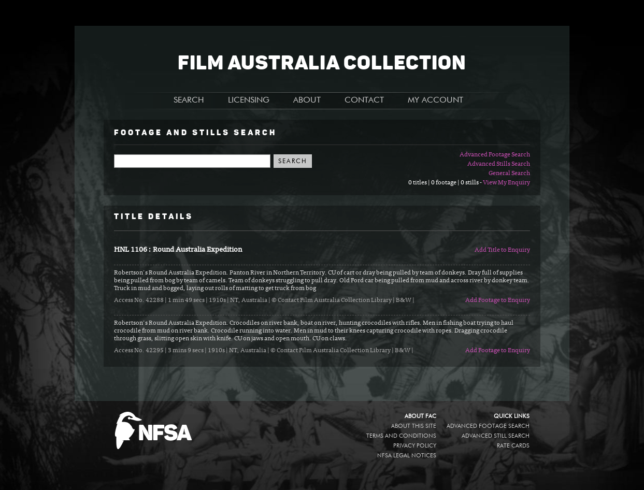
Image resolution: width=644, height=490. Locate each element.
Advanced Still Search (495, 436)
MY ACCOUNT (435, 100)
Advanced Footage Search (495, 155)
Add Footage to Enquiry (497, 300)
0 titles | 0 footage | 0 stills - (445, 183)
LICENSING (248, 100)
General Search (509, 173)
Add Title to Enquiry (502, 250)
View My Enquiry (506, 183)
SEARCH (189, 100)
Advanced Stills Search (498, 164)
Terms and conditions (401, 436)
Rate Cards (513, 446)
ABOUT (307, 100)
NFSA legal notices (406, 455)
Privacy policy (414, 446)
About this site (413, 426)
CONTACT (364, 100)
